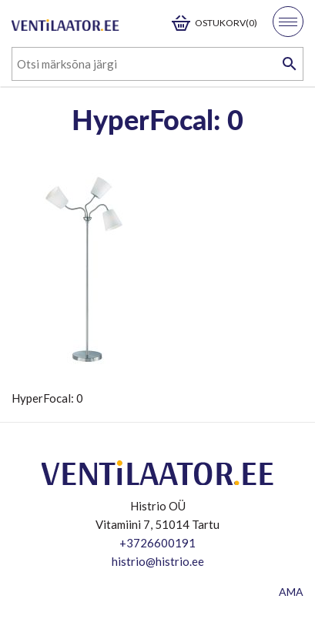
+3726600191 (157, 543)
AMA (291, 591)
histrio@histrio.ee (158, 561)
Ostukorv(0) (226, 22)
